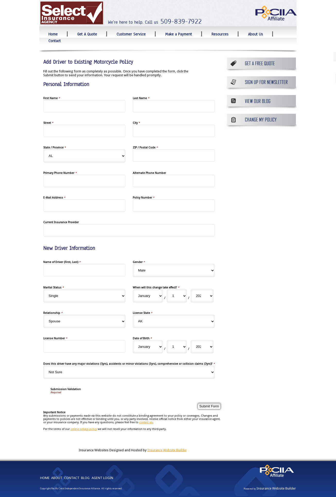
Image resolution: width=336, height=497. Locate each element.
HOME (45, 478)
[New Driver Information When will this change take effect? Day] (177, 296)
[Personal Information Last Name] (174, 106)
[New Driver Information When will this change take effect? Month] (148, 296)
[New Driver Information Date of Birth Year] (202, 346)
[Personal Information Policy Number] (174, 205)
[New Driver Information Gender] (174, 270)
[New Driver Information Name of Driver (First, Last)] (84, 270)
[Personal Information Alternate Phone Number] (174, 181)
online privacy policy (83, 429)
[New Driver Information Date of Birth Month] (148, 346)
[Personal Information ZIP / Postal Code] (174, 155)
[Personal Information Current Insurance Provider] (129, 230)
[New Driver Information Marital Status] (84, 296)
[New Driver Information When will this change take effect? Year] (202, 296)
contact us (146, 422)
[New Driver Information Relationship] (84, 321)
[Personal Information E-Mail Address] (84, 205)
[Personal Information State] (84, 156)
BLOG (85, 478)
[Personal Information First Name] (84, 106)
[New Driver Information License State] (174, 321)
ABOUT (57, 478)
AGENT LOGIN (102, 478)
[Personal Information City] (174, 131)
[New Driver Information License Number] (84, 346)
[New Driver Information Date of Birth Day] (177, 346)
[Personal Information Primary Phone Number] (84, 181)
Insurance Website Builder (167, 450)
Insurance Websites (94, 450)
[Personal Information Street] (84, 131)
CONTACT (71, 478)
